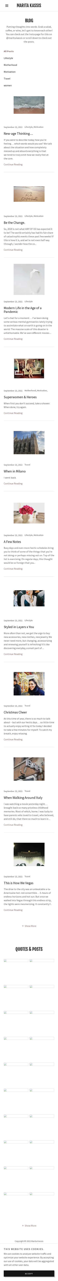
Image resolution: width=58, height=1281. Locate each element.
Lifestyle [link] (8, 58)
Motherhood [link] (10, 64)
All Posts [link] (9, 51)
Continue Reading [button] (13, 164)
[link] (29, 5)
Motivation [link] (9, 71)
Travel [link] (7, 78)
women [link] (8, 85)
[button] (7, 5)
